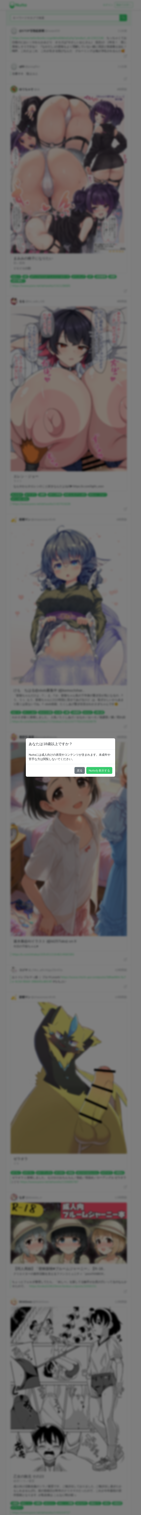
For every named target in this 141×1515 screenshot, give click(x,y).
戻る (80, 770)
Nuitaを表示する (99, 770)
